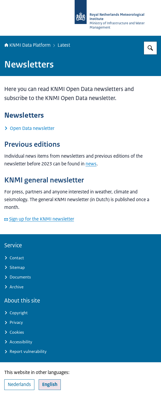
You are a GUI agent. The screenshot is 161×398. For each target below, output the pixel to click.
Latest (64, 45)
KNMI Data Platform (27, 45)
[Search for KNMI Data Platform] (150, 48)
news (91, 164)
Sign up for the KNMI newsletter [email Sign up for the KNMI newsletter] (39, 219)
